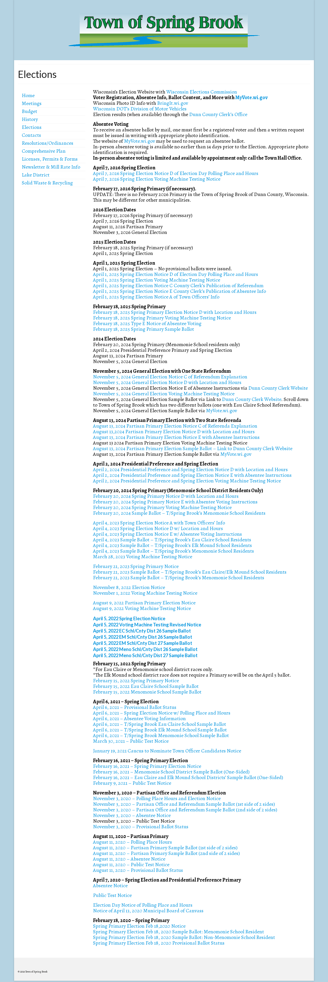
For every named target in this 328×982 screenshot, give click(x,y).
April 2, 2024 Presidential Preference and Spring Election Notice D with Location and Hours (190, 469)
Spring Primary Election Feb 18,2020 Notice (139, 926)
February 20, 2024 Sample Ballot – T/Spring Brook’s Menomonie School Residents (179, 513)
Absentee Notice (110, 885)
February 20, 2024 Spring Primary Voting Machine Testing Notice (162, 507)
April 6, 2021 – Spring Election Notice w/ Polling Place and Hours (161, 712)
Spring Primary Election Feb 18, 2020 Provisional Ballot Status (158, 942)
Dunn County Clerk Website (278, 388)
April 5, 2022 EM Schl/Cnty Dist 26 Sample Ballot (142, 637)
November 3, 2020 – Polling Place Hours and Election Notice (157, 798)
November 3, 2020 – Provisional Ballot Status (140, 826)
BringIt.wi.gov (172, 103)
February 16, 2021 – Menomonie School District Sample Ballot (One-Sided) (171, 771)
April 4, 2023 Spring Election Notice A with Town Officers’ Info (159, 522)
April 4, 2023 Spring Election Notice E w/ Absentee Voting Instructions (167, 534)
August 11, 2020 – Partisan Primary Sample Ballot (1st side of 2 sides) (165, 847)
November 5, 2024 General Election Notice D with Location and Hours (167, 382)
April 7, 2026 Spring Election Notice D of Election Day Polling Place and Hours (175, 173)
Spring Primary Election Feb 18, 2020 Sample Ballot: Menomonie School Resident (178, 931)
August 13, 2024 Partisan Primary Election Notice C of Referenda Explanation (175, 425)
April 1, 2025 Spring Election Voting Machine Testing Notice (156, 279)
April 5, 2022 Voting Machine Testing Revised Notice (147, 624)
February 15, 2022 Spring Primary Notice (136, 680)
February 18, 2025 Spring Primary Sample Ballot (143, 329)
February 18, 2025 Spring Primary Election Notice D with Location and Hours (175, 312)
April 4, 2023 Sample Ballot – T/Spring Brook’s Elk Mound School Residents (172, 545)
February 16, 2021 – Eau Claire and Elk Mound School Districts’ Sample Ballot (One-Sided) (188, 777)
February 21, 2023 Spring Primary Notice (136, 566)
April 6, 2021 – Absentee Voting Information (139, 718)
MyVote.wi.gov (251, 97)
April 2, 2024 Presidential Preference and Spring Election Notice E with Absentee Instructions (192, 475)
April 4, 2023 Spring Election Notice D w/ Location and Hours (158, 528)
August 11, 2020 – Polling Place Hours (132, 842)
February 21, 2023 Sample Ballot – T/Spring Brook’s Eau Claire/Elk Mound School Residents (189, 571)
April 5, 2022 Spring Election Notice (129, 618)
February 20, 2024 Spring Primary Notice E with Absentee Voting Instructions (175, 501)
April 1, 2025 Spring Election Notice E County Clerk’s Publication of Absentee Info (179, 291)
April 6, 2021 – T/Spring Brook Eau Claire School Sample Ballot (159, 724)
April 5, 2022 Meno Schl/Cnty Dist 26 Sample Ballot (145, 649)
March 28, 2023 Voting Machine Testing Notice (142, 556)
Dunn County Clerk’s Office (218, 114)
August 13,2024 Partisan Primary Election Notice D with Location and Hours (174, 431)
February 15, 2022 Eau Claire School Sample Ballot (146, 686)
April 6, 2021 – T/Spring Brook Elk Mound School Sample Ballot (160, 729)
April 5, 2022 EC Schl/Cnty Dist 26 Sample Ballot (142, 631)
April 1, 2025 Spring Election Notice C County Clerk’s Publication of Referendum (178, 285)
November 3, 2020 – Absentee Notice (132, 815)
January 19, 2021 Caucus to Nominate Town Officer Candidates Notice (167, 750)
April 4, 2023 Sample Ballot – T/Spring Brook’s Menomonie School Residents (173, 550)
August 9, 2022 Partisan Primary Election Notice (144, 602)
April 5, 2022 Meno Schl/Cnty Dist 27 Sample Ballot (145, 655)
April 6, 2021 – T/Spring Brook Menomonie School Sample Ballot (161, 735)
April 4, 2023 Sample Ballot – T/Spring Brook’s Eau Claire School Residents (172, 539)
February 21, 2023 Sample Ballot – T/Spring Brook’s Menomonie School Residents (178, 577)
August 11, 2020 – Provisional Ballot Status (138, 870)
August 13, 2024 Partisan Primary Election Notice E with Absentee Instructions (176, 437)
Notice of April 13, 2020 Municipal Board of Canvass (148, 910)
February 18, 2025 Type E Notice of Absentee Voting (147, 323)
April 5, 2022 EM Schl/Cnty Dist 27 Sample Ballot (142, 643)
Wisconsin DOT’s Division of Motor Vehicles (140, 108)
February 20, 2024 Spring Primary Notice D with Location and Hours (166, 496)
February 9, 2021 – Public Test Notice (132, 783)
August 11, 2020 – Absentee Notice (129, 858)
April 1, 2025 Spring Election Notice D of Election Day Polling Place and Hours (175, 274)
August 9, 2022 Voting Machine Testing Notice (142, 608)
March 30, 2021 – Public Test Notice (131, 741)
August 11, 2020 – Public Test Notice (131, 864)
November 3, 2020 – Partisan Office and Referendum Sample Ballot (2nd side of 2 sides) (185, 809)
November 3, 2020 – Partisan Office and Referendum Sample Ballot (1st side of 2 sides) (184, 804)
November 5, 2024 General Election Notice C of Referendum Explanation (170, 376)
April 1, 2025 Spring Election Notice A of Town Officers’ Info (156, 296)
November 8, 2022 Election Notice (129, 587)
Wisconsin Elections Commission (201, 91)
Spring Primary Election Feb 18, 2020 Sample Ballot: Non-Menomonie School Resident (184, 937)
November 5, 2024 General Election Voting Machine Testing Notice (163, 393)
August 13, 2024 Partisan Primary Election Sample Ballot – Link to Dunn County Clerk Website (192, 448)
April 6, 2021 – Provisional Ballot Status (134, 707)
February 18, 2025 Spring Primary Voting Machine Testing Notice (162, 317)
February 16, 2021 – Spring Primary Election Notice (147, 766)
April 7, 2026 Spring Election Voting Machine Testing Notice (156, 178)
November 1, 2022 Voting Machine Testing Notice (145, 593)
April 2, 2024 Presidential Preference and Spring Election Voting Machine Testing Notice (187, 480)
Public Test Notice (112, 895)
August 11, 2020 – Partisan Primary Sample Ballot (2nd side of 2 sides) (166, 853)
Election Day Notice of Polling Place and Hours (142, 905)
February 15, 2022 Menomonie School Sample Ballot (147, 691)
